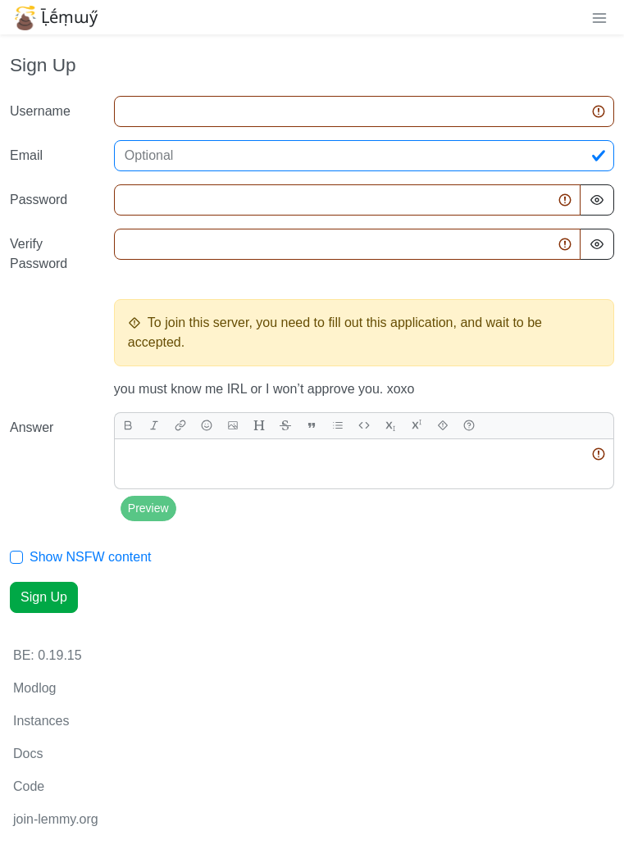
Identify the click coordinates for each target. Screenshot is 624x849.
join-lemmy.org (55, 819)
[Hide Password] (597, 200)
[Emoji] (207, 425)
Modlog (34, 688)
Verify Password (38, 253)
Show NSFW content (91, 557)
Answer (31, 427)
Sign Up (43, 597)
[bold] (128, 425)
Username (40, 111)
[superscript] (416, 425)
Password (38, 200)
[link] (180, 425)
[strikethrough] (285, 425)
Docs (28, 753)
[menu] (599, 17)
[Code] (364, 425)
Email (26, 155)
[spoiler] (443, 425)
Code (28, 786)
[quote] (311, 425)
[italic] (154, 425)
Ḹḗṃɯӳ (55, 17)
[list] (338, 425)
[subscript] (390, 425)
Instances (41, 721)
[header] (259, 425)
